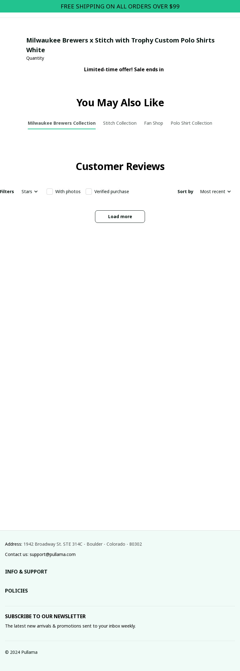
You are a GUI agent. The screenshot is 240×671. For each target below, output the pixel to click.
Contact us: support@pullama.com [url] (40, 554)
